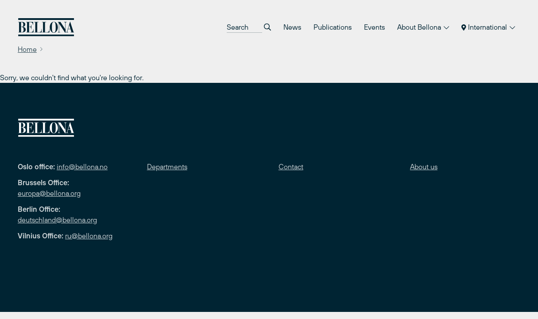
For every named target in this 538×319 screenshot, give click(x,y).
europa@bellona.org (49, 193)
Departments (167, 167)
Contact (291, 167)
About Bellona (423, 27)
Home (27, 49)
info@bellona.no (82, 167)
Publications (333, 27)
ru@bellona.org (88, 236)
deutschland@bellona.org (57, 220)
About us (423, 167)
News (292, 27)
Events (374, 27)
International (488, 27)
